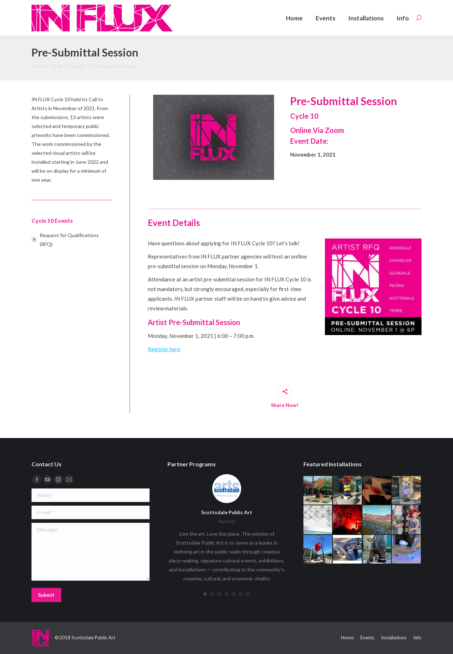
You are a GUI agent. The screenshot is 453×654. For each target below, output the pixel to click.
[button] (205, 594)
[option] (213, 137)
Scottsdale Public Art (226, 512)
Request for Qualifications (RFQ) (69, 239)
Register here (164, 349)
